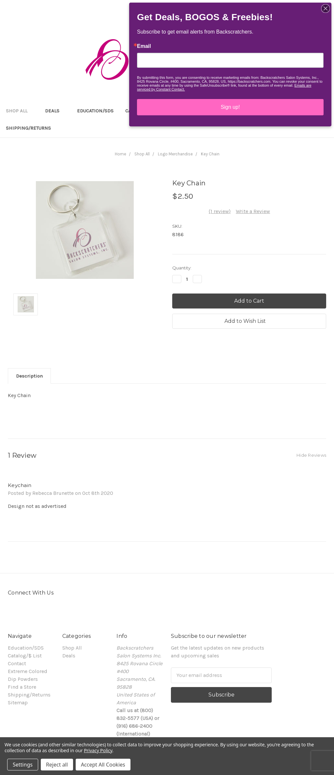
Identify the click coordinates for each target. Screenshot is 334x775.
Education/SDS (95, 111)
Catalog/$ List (25, 656)
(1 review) (220, 211)
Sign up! (230, 107)
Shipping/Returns (28, 128)
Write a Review (253, 211)
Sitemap (18, 702)
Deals (55, 111)
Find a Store (22, 687)
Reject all (57, 764)
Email (144, 46)
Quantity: (181, 267)
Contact (17, 663)
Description (29, 376)
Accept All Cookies (103, 764)
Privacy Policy (98, 750)
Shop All (19, 111)
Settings (23, 764)
